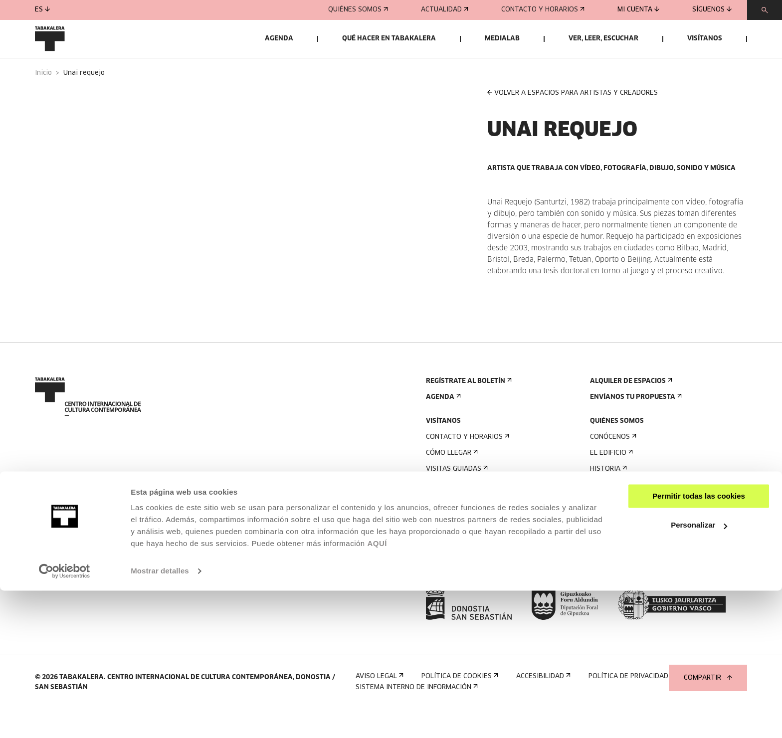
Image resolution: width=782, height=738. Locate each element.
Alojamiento (451, 511)
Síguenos (712, 9)
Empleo (605, 551)
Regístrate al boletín (468, 407)
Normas (442, 543)
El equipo (609, 527)
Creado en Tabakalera (632, 511)
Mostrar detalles (160, 718)
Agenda (279, 38)
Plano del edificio (460, 558)
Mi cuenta (638, 9)
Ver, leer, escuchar (603, 38)
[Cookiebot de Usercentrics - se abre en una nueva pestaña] (64, 718)
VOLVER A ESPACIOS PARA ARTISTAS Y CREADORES (572, 118)
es (42, 9)
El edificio (610, 479)
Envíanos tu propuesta (635, 423)
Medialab (502, 38)
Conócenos (612, 463)
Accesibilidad (452, 527)
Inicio (43, 99)
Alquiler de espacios (630, 407)
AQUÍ (377, 691)
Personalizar (699, 672)
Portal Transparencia (634, 582)
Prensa (441, 582)
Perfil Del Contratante (635, 566)
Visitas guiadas (456, 495)
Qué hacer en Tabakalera (389, 38)
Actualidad (444, 9)
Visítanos (704, 38)
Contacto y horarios (543, 9)
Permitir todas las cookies (698, 643)
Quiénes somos (358, 9)
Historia (607, 495)
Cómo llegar (451, 479)
